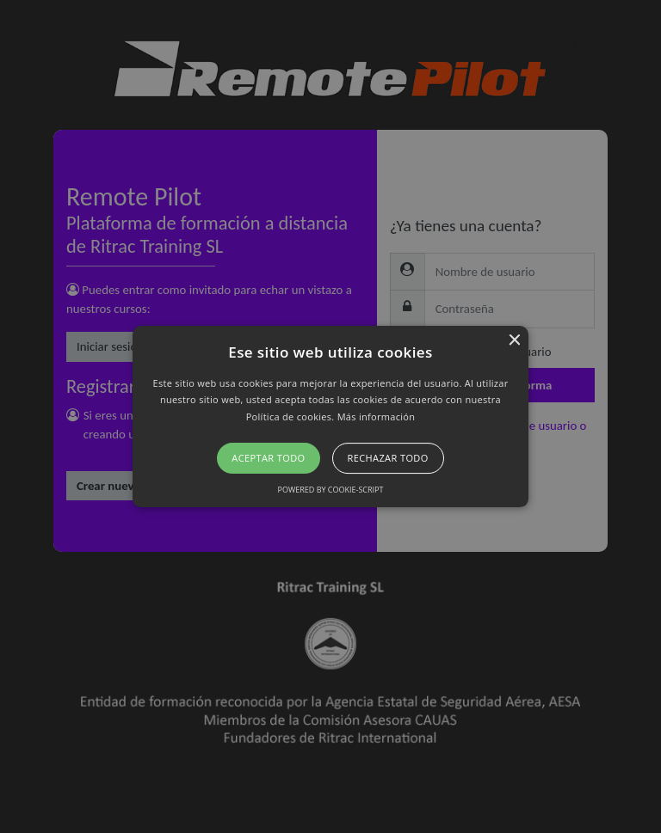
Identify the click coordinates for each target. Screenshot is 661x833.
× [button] (513, 340)
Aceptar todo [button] (268, 457)
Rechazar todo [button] (388, 457)
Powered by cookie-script (331, 489)
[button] (331, 417)
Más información (376, 416)
